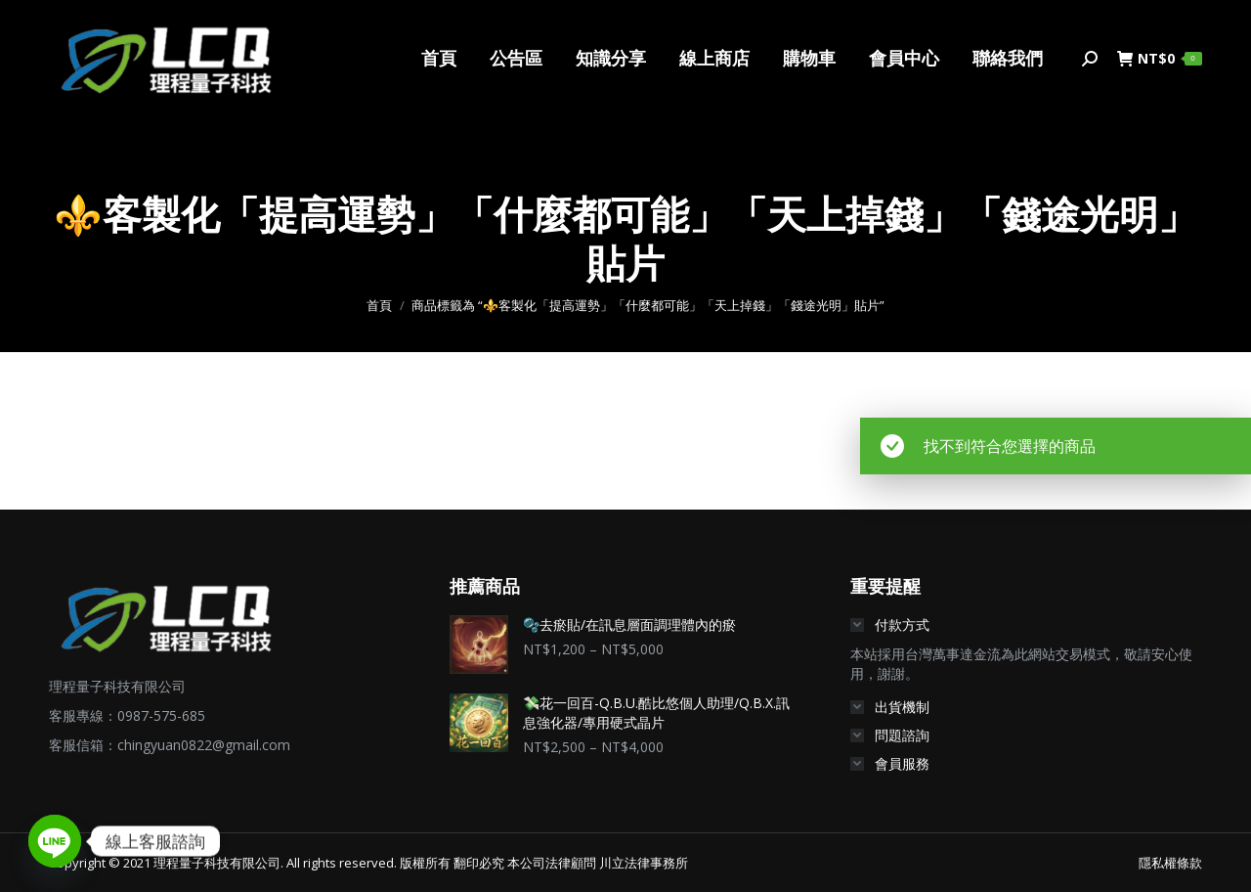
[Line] (54, 841)
